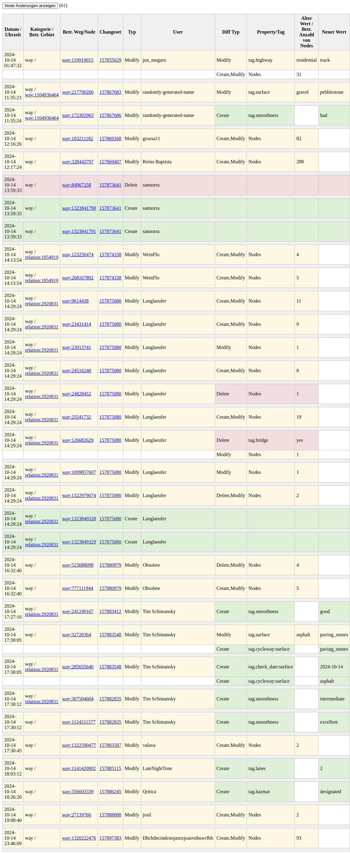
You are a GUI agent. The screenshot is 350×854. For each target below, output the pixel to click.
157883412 (110, 611)
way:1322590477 (79, 745)
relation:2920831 (41, 303)
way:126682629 (77, 440)
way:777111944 (77, 588)
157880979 (110, 565)
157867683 (110, 92)
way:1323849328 (79, 518)
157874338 (110, 254)
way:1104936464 (42, 94)
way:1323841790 (79, 208)
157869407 (110, 161)
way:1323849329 (79, 541)
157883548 (110, 634)
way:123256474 (77, 254)
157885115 (110, 768)
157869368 (110, 138)
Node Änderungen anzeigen (30, 5)
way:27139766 (76, 814)
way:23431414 (76, 324)
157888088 (110, 814)
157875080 (110, 300)
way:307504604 (77, 698)
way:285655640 (77, 666)
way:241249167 (77, 611)
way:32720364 (76, 634)
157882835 (110, 698)
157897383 (110, 838)
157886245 (110, 791)
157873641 (110, 184)
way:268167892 (77, 277)
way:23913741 (76, 347)
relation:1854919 (41, 257)
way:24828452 (76, 393)
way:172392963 (77, 115)
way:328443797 (77, 161)
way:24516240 (76, 370)
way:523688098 (77, 565)
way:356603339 (77, 791)
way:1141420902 (79, 768)
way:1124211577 (79, 722)
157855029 (110, 60)
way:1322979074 (79, 495)
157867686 (110, 115)
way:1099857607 (79, 472)
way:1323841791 (79, 231)
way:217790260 (77, 92)
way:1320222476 (79, 838)
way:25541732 (76, 417)
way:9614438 (75, 300)
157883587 (110, 745)
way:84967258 (76, 184)
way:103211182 (77, 138)
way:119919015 (77, 60)
